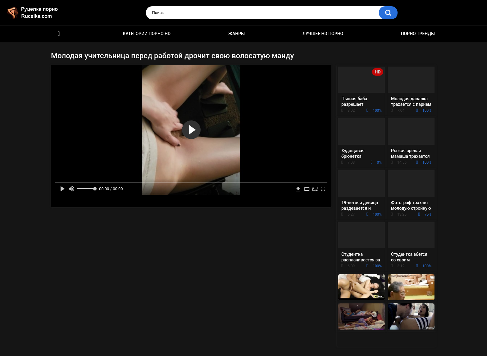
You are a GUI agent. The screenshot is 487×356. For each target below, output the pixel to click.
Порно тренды (418, 33)
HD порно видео (58, 34)
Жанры (236, 33)
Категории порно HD (147, 33)
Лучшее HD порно (323, 33)
